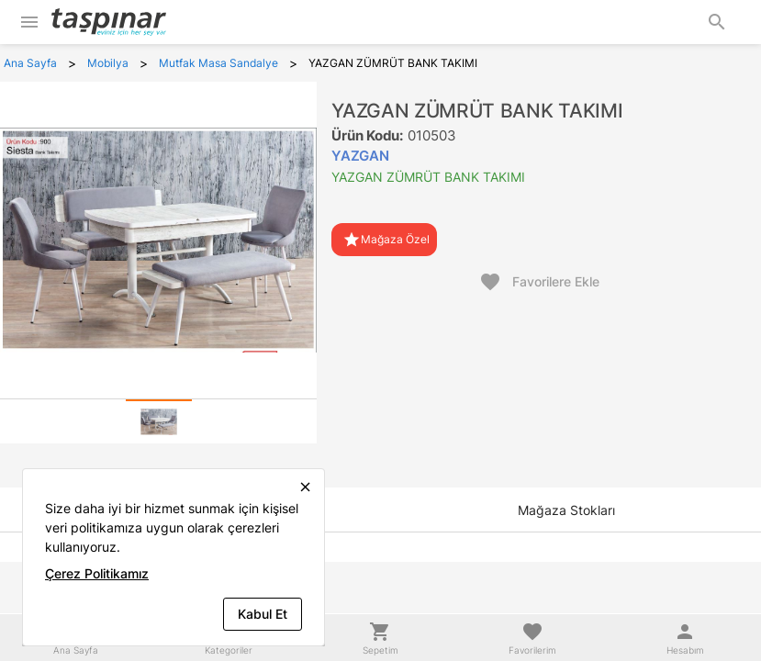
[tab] (159, 421)
